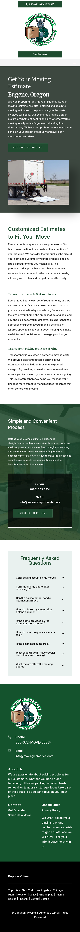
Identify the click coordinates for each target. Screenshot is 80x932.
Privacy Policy (51, 810)
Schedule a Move (19, 815)
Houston (22, 894)
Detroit (35, 898)
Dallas (33, 894)
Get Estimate (40, 54)
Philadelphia (46, 894)
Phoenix (23, 898)
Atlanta (59, 894)
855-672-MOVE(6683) (41, 4)
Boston (12, 898)
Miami (11, 894)
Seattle (45, 898)
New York (28, 890)
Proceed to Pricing (28, 147)
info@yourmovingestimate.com (40, 502)
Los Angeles (43, 890)
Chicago (58, 890)
